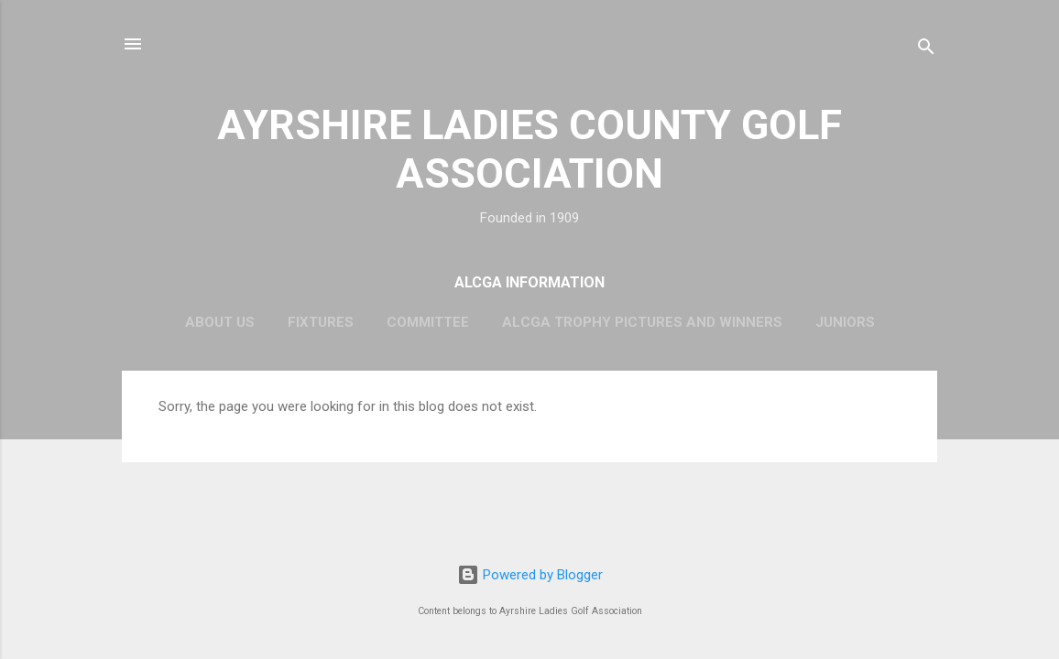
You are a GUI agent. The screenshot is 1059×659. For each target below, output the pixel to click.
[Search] (926, 50)
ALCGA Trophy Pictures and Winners (642, 322)
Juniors (845, 322)
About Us (220, 322)
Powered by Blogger (530, 575)
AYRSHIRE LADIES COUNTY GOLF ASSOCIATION (529, 149)
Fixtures (321, 322)
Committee (428, 322)
